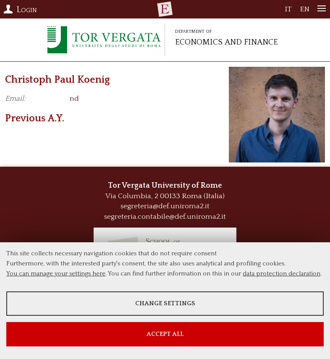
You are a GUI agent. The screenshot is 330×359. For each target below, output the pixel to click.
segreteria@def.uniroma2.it (165, 206)
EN (304, 11)
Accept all (165, 334)
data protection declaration (281, 273)
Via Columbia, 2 (131, 196)
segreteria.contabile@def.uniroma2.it (165, 216)
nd (74, 98)
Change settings (165, 303)
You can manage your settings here (55, 273)
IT (288, 11)
